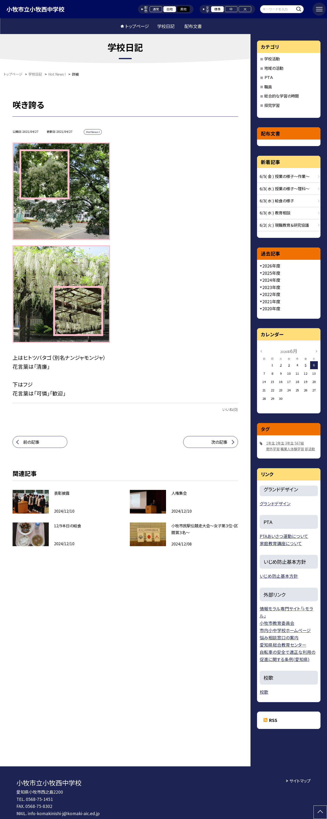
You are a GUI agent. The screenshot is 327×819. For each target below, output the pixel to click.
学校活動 (272, 59)
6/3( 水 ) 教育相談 (275, 213)
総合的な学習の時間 (281, 96)
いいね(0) (230, 409)
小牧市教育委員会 (277, 623)
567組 (299, 443)
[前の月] (261, 351)
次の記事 (219, 442)
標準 (217, 9)
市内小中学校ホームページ (285, 630)
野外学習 (273, 448)
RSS (273, 720)
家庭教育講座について (281, 543)
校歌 (264, 692)
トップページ (137, 26)
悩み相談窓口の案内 (279, 638)
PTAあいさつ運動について (284, 536)
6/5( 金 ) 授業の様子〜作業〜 (284, 176)
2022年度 (271, 294)
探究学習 (272, 105)
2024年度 (271, 280)
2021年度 (271, 301)
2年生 (280, 443)
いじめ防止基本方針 (279, 576)
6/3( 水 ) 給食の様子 (277, 201)
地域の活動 (273, 68)
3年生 (289, 443)
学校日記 (165, 26)
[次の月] (316, 351)
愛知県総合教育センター (283, 645)
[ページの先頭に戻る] (320, 812)
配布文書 (193, 26)
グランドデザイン (275, 504)
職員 (268, 87)
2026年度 (271, 266)
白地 (170, 9)
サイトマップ (300, 781)
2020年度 (271, 308)
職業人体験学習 (292, 448)
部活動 (310, 448)
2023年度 (271, 287)
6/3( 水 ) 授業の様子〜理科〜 (284, 188)
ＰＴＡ (268, 77)
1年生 (270, 443)
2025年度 (271, 273)
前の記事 (31, 442)
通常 (156, 9)
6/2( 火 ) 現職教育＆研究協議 (284, 225)
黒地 (183, 9)
